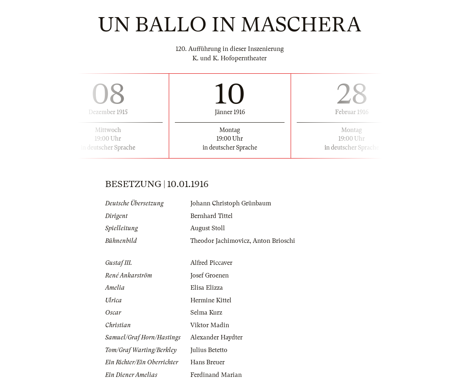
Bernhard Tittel (211, 216)
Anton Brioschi (274, 240)
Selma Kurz (206, 312)
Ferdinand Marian (216, 375)
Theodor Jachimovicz (219, 240)
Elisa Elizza (206, 287)
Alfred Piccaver (211, 262)
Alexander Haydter (216, 337)
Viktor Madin (209, 325)
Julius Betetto (208, 350)
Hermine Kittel (211, 300)
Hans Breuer (207, 362)
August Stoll (207, 228)
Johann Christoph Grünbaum (230, 203)
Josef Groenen (209, 275)
